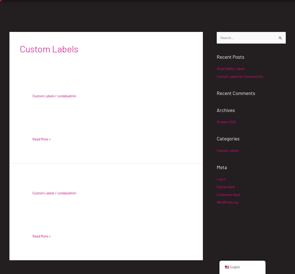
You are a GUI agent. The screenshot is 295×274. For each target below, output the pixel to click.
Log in (221, 179)
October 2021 (226, 122)
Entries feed (225, 187)
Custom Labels (43, 96)
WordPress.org (227, 202)
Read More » (41, 138)
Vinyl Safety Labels (56, 88)
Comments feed (228, 195)
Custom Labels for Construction (73, 185)
